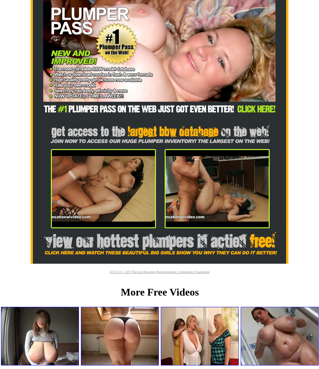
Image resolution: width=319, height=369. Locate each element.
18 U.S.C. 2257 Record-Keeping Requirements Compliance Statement (159, 272)
